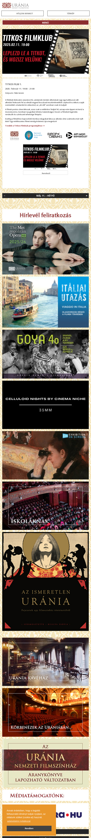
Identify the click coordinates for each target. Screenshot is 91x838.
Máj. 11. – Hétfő (45, 195)
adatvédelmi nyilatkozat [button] (18, 821)
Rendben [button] (29, 828)
